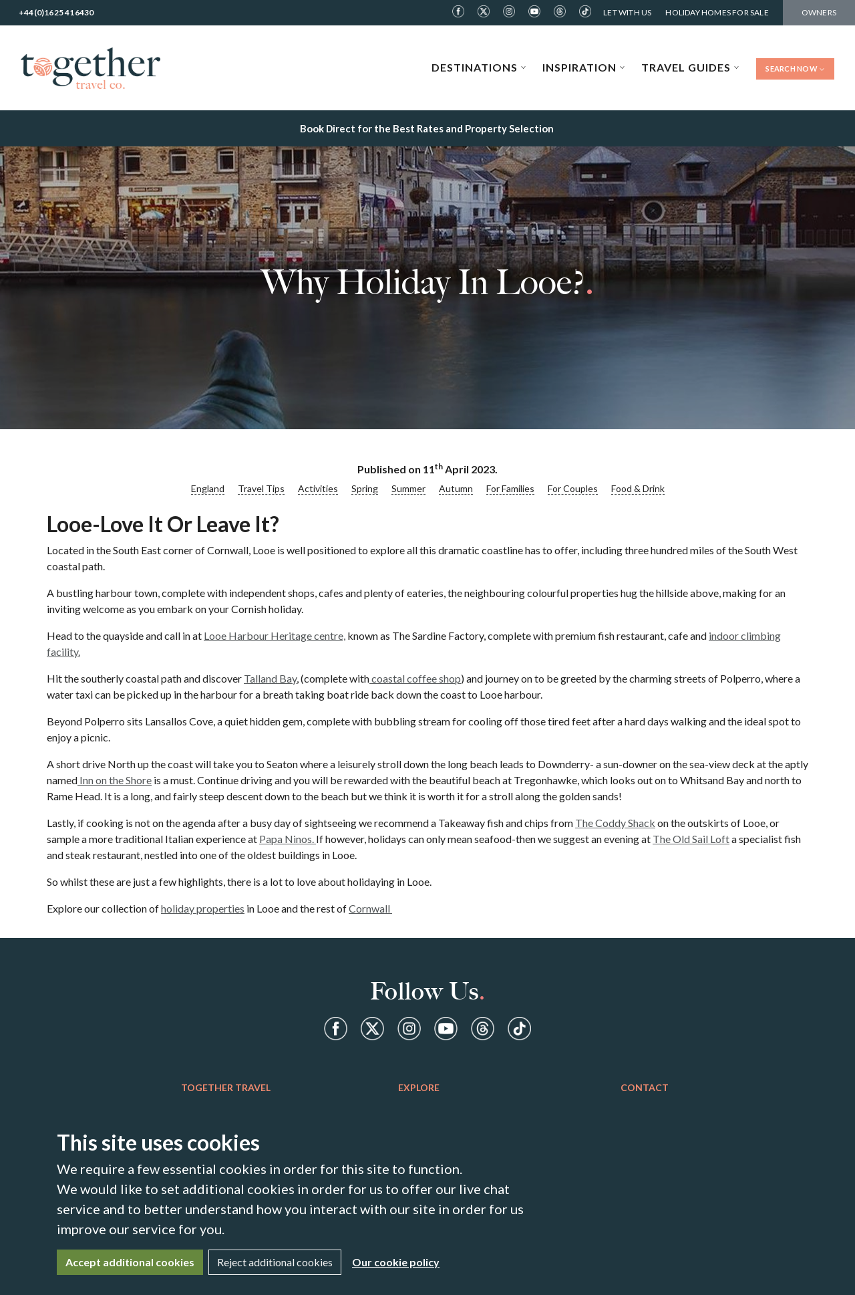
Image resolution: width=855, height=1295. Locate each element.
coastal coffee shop (415, 678)
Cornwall (370, 908)
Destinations (479, 67)
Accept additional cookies (129, 1262)
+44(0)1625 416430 (56, 12)
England (207, 488)
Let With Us (627, 12)
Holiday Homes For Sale (716, 12)
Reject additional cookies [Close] (275, 1262)
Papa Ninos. (287, 838)
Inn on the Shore (114, 780)
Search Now (795, 68)
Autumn (456, 488)
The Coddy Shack (615, 822)
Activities (318, 488)
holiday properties (202, 908)
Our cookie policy (396, 1262)
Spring (364, 488)
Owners (819, 12)
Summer (408, 488)
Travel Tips (261, 488)
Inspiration (583, 67)
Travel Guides (690, 67)
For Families (510, 488)
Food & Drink (638, 488)
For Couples (573, 488)
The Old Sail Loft (691, 838)
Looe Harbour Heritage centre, (274, 635)
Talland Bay (270, 678)
